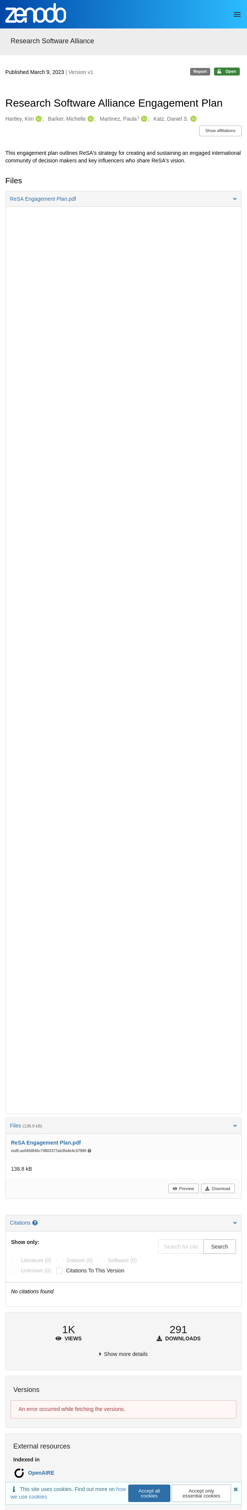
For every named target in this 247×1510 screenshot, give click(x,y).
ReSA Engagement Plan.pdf (46, 1143)
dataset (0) (79, 1260)
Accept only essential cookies (201, 1493)
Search (219, 1247)
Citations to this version (95, 1271)
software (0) (122, 1260)
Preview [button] (183, 1188)
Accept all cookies (149, 1493)
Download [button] (217, 1188)
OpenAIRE (41, 1473)
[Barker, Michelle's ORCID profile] (90, 119)
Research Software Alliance (52, 41)
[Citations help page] (35, 1223)
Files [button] (123, 1126)
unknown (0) (36, 1271)
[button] (123, 198)
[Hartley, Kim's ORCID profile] (38, 119)
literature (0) (36, 1260)
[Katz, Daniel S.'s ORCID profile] (193, 119)
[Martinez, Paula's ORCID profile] (143, 119)
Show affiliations (220, 130)
